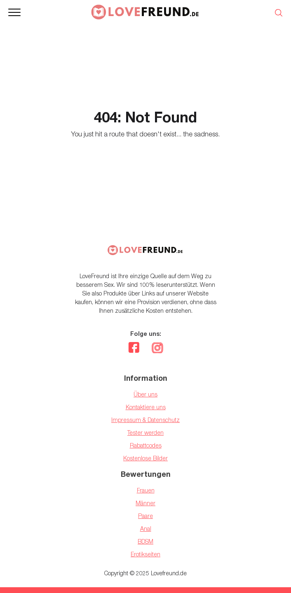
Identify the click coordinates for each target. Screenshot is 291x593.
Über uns (145, 394)
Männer (145, 502)
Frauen (146, 490)
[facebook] (134, 348)
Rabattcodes (146, 445)
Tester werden (145, 432)
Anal (145, 528)
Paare (145, 515)
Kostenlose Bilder (145, 458)
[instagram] (157, 348)
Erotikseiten (145, 554)
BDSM (145, 541)
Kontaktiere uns (146, 406)
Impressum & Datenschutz (145, 419)
